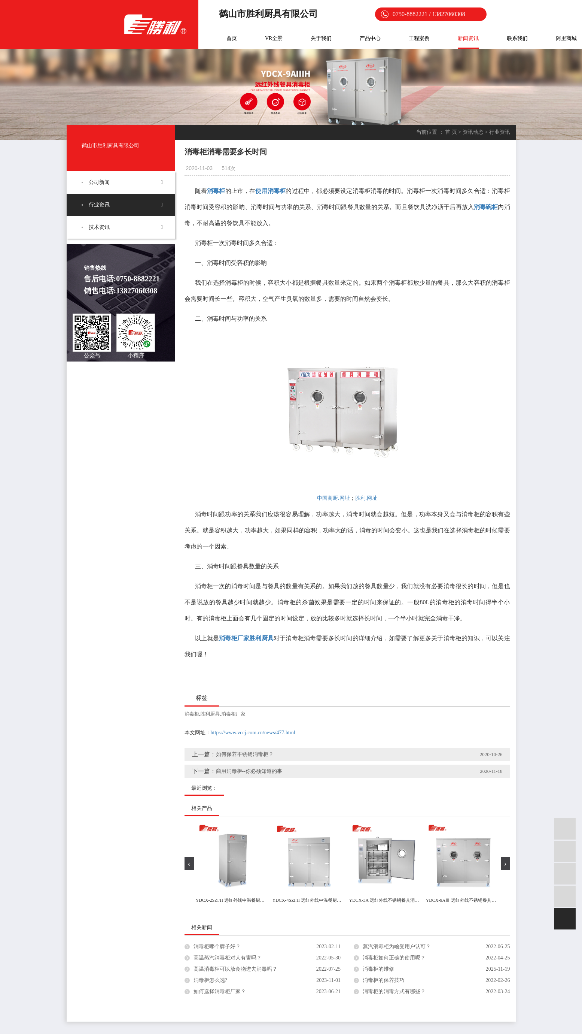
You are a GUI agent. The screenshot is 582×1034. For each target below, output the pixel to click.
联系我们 (517, 38)
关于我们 (321, 38)
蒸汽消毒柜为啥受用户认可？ (397, 946)
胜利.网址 (366, 498)
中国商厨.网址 (333, 498)
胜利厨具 (210, 714)
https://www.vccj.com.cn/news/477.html (253, 732)
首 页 (451, 132)
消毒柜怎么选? (210, 980)
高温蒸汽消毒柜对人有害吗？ (228, 958)
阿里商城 (566, 38)
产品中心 (370, 38)
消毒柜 (192, 714)
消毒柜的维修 (378, 969)
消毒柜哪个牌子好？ (217, 946)
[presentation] (189, 863)
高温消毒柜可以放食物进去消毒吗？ (235, 969)
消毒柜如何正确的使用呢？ (394, 958)
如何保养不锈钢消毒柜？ (245, 754)
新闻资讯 (468, 38)
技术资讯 (99, 227)
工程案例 (419, 38)
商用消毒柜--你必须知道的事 (249, 771)
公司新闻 (99, 182)
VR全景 (274, 38)
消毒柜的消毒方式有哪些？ (394, 991)
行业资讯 (99, 205)
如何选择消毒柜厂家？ (220, 991)
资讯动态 (473, 132)
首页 (231, 38)
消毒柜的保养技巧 (384, 980)
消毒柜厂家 (233, 714)
